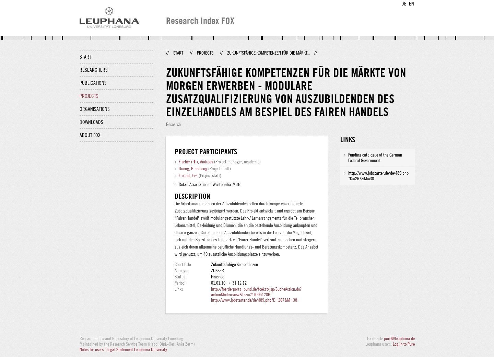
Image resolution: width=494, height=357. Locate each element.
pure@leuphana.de (399, 338)
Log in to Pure (404, 344)
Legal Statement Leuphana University (137, 349)
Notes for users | (93, 349)
